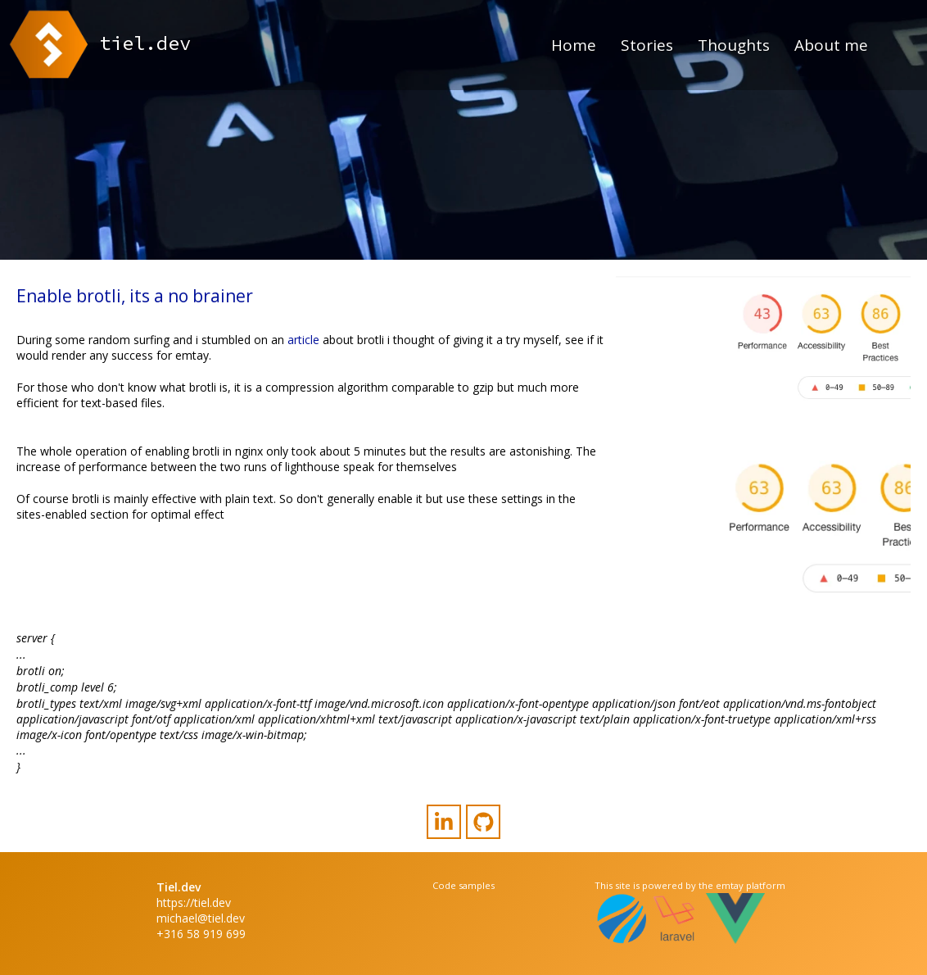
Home (573, 45)
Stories (647, 45)
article (303, 339)
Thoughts (734, 45)
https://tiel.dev (193, 902)
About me (831, 45)
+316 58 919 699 (201, 933)
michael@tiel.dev (200, 918)
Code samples (463, 885)
